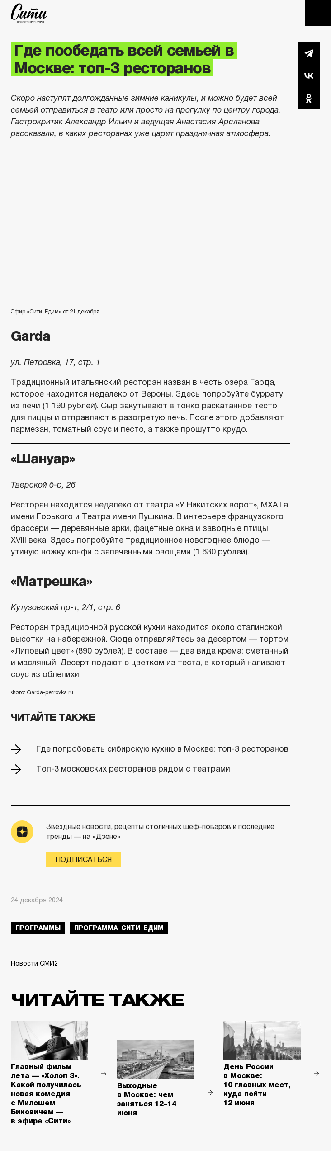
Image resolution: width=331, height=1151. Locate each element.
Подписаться (83, 859)
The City (29, 13)
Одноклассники (309, 98)
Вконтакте (309, 75)
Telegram (309, 53)
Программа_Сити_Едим (119, 928)
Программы (38, 928)
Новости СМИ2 (34, 963)
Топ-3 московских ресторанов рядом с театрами (133, 768)
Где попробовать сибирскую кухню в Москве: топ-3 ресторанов (162, 748)
